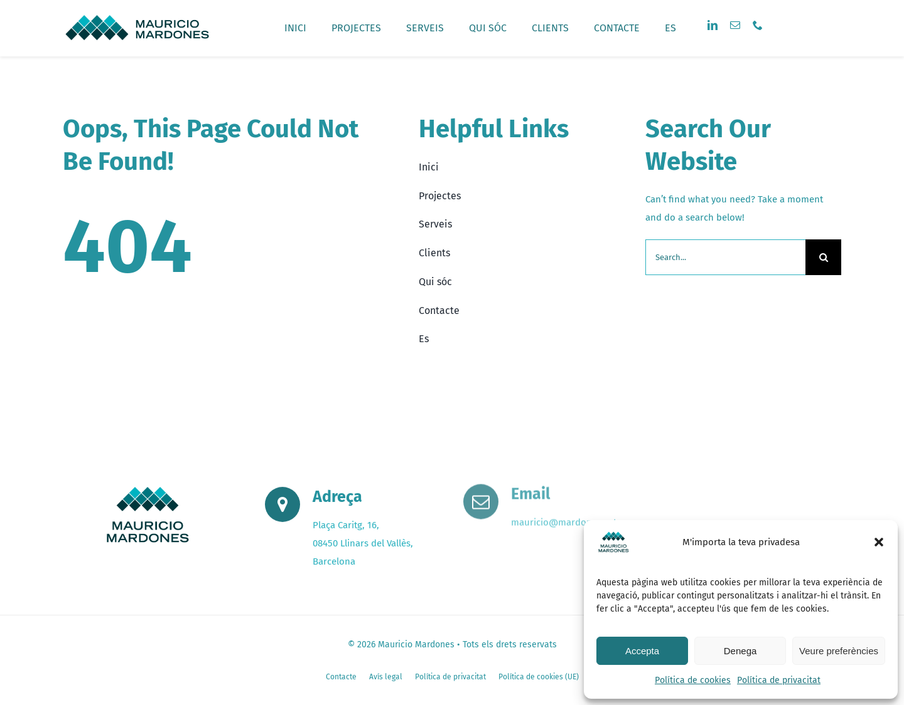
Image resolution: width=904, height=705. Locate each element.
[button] (879, 542)
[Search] (823, 257)
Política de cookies (693, 680)
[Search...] (725, 257)
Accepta (642, 650)
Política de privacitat (779, 680)
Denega (740, 650)
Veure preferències (838, 650)
